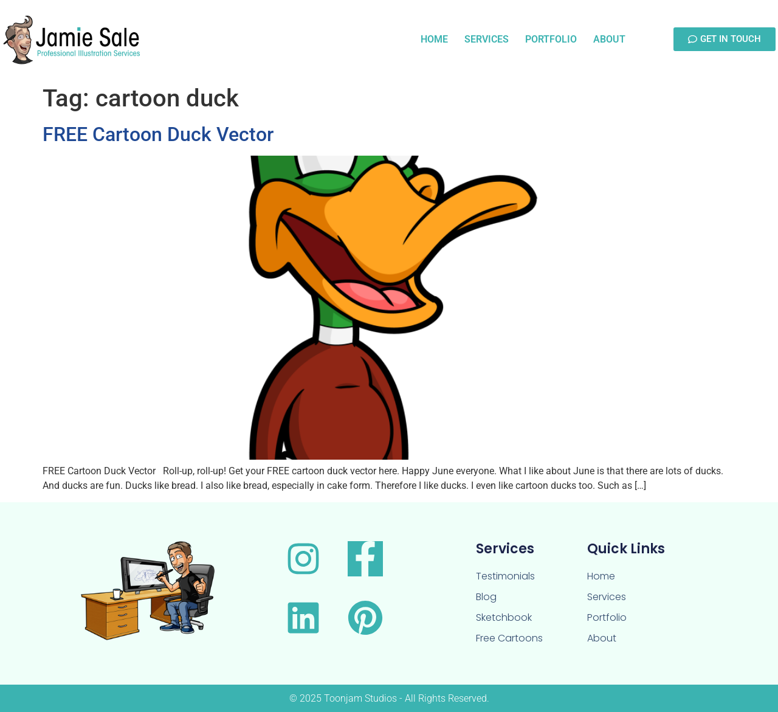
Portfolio (551, 39)
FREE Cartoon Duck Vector (158, 134)
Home (434, 39)
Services (486, 39)
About (609, 39)
